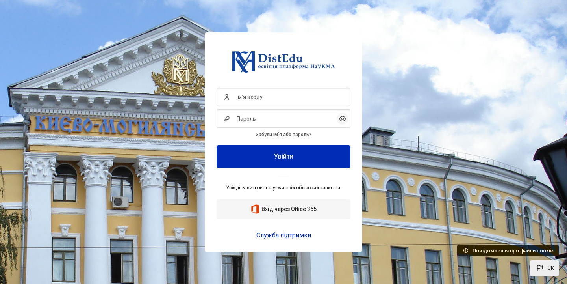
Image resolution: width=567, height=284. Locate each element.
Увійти (283, 156)
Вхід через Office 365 (283, 209)
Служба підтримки (283, 235)
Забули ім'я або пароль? (283, 134)
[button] (544, 268)
